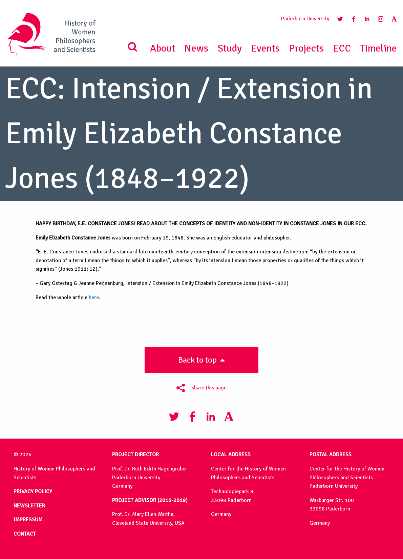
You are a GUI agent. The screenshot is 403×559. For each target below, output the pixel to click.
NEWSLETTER (29, 505)
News (196, 48)
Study (229, 48)
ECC (342, 48)
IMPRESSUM (28, 519)
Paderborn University (305, 18)
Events (265, 48)
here (94, 297)
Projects (306, 48)
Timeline (378, 48)
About (162, 48)
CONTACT (25, 534)
